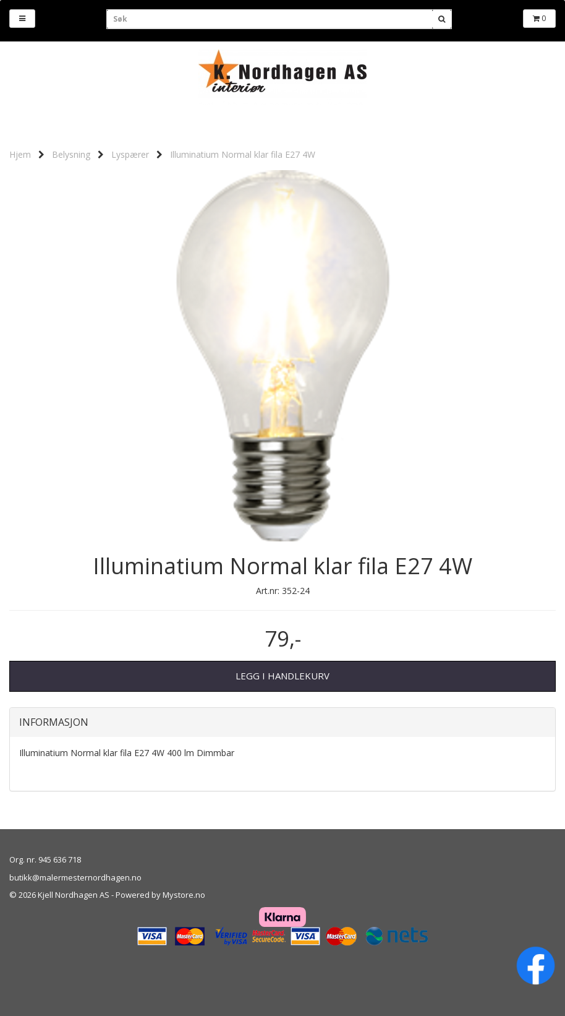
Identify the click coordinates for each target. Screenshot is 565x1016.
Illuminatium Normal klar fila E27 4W (242, 154)
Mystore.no (184, 894)
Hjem (20, 154)
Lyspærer (130, 154)
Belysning (71, 154)
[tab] (282, 723)
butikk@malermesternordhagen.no (75, 877)
